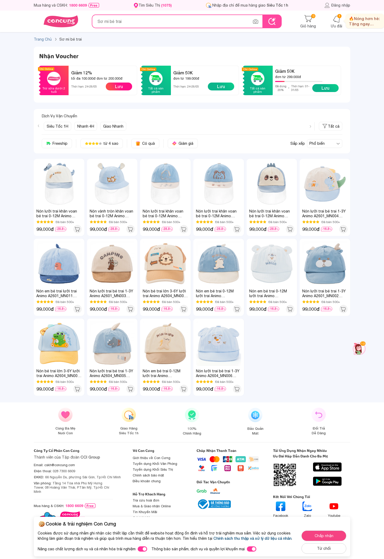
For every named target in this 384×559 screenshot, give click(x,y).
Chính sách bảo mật (148, 475)
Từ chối (324, 548)
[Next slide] (310, 126)
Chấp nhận (324, 536)
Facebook (280, 510)
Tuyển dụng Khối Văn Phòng (155, 464)
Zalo (307, 510)
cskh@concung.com (59, 465)
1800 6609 (78, 5)
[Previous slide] (38, 125)
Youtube (334, 510)
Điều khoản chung (147, 481)
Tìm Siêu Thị (155, 5)
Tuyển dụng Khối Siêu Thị (153, 469)
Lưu (119, 86)
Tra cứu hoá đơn (146, 500)
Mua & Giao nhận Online (152, 506)
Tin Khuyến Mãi (145, 512)
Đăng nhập (337, 5)
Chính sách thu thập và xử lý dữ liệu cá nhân (252, 538)
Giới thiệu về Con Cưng (151, 458)
